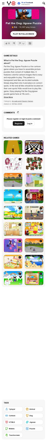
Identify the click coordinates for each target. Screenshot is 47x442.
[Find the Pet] (34, 278)
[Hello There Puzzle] (13, 164)
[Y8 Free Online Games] (11, 3)
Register (19, 123)
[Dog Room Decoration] (13, 262)
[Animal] (33, 409)
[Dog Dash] (13, 147)
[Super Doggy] (13, 213)
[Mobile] (13, 428)
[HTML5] (13, 422)
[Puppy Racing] (34, 245)
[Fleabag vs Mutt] (34, 180)
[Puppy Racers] (13, 180)
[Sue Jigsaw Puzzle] (13, 245)
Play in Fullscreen (23, 34)
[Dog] (33, 415)
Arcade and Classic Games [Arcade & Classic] (22, 101)
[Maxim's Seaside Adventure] (13, 196)
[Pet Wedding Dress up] (13, 278)
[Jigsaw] (33, 422)
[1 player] (13, 409)
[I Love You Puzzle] (34, 164)
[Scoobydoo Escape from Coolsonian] (34, 196)
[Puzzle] (33, 428)
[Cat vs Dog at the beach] (34, 262)
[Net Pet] (13, 229)
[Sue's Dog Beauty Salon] (34, 229)
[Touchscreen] (13, 435)
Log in (29, 123)
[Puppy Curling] (34, 147)
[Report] (21, 43)
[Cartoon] (13, 415)
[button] (8, 97)
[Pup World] (34, 213)
